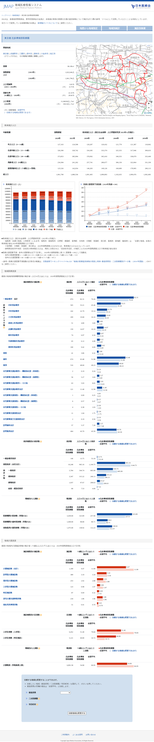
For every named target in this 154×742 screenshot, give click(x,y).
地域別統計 (16, 15)
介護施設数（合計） (11, 569)
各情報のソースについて (47, 23)
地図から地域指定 (89, 28)
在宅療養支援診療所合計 (13, 389)
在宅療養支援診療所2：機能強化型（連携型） (21, 377)
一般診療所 (7, 299)
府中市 (29, 54)
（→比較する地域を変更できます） (123, 284)
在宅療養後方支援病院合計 (14, 419)
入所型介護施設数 (10, 587)
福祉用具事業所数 (10, 605)
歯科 (5, 359)
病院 (5, 353)
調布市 (36, 54)
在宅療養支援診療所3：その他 (15, 383)
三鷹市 (22, 54)
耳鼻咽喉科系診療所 (16, 341)
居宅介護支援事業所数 (12, 599)
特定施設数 (7, 593)
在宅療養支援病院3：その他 (14, 407)
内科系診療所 (13, 305)
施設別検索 (140, 28)
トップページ (6, 15)
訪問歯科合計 (8, 425)
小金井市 (44, 54)
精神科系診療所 (14, 347)
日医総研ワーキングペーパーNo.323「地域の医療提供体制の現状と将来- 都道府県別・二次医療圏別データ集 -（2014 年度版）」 (95, 261)
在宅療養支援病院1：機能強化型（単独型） (20, 395)
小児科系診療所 (14, 317)
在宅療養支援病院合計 (12, 413)
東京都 (6, 54)
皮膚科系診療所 (14, 329)
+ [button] (149, 104)
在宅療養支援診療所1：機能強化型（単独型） (21, 371)
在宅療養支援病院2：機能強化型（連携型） (20, 401)
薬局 (5, 365)
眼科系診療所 (13, 335)
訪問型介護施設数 (10, 575)
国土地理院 (148, 113)
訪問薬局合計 (8, 431)
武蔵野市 (14, 54)
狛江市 (52, 54)
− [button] (149, 108)
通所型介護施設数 (10, 581)
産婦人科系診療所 (15, 323)
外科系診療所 (13, 311)
